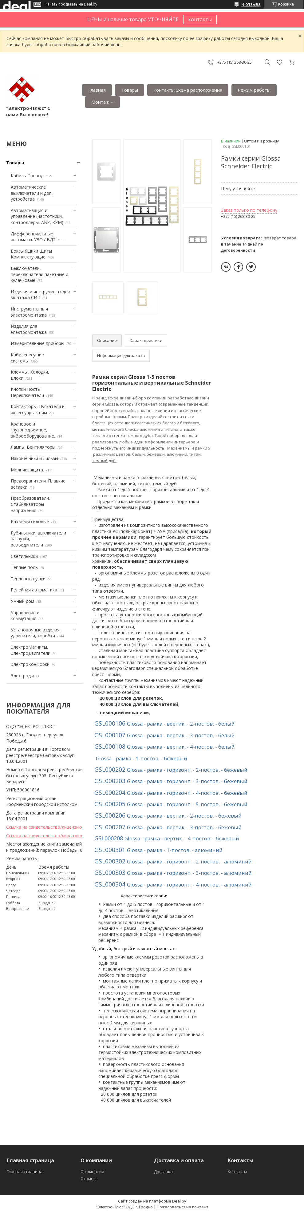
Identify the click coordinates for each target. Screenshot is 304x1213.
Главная (97, 90)
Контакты (237, 1171)
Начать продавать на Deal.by (71, 4)
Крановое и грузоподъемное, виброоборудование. (33, 430)
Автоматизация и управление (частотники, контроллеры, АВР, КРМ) (37, 216)
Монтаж (100, 102)
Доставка (163, 1171)
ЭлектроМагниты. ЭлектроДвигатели (30, 650)
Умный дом (22, 601)
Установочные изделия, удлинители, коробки (36, 633)
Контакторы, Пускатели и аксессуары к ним (38, 409)
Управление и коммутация (25, 616)
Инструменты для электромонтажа (29, 312)
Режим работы (254, 90)
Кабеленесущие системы (27, 358)
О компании (92, 1171)
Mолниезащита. (27, 470)
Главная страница (24, 1171)
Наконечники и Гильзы (34, 458)
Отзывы (89, 1178)
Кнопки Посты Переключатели (27, 392)
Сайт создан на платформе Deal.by (152, 1201)
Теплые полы (24, 567)
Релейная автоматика (34, 590)
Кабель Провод (27, 175)
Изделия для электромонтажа (29, 329)
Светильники (24, 556)
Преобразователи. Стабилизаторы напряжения (30, 504)
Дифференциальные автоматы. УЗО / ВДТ (33, 237)
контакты (200, 19)
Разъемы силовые (30, 521)
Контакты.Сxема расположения (187, 90)
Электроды (22, 676)
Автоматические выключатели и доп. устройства (32, 193)
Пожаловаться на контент (182, 1207)
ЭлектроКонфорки (30, 664)
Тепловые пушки (28, 579)
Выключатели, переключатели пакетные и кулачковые (39, 274)
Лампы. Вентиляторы (33, 447)
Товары (129, 90)
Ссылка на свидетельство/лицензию (44, 827)
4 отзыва (251, 4)
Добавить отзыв (279, 62)
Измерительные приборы (37, 343)
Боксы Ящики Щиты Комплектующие (31, 254)
